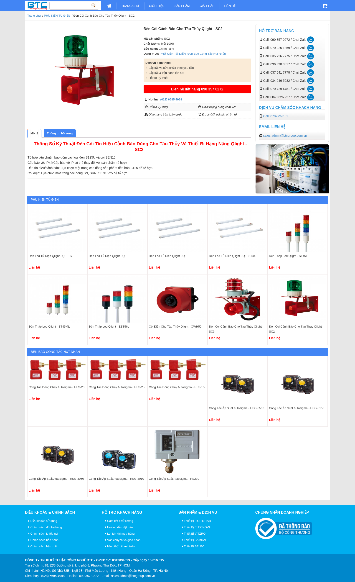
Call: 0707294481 (275, 116)
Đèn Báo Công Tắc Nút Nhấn (207, 53)
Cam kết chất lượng (119, 521)
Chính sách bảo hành (43, 540)
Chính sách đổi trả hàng (45, 527)
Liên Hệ (230, 6)
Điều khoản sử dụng (42, 521)
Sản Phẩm (182, 6)
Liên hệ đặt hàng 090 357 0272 (197, 89)
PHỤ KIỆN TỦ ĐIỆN (57, 15)
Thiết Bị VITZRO (194, 533)
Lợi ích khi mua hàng (119, 533)
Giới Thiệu (157, 6)
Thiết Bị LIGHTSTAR (196, 521)
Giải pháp (207, 6)
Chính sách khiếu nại (43, 533)
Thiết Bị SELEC (193, 546)
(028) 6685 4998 (171, 99)
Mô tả (34, 133)
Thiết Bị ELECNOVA (196, 527)
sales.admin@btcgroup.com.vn (285, 135)
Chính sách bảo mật (42, 546)
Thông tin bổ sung (60, 133)
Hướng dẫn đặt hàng (119, 527)
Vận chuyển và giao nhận (122, 540)
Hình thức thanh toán (120, 546)
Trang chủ (130, 6)
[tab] (34, 133)
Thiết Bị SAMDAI (194, 540)
